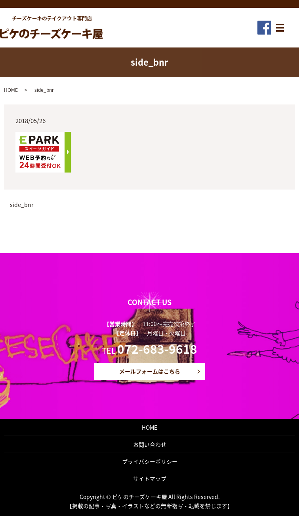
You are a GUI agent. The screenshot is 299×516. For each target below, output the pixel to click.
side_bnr (21, 205)
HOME (11, 89)
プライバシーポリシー (149, 461)
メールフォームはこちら (149, 371)
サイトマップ (149, 478)
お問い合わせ (149, 444)
